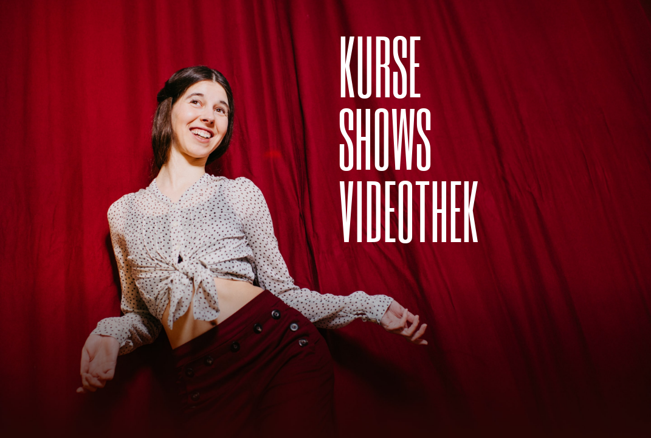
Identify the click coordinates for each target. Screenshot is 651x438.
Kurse (380, 65)
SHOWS (385, 137)
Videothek (409, 209)
